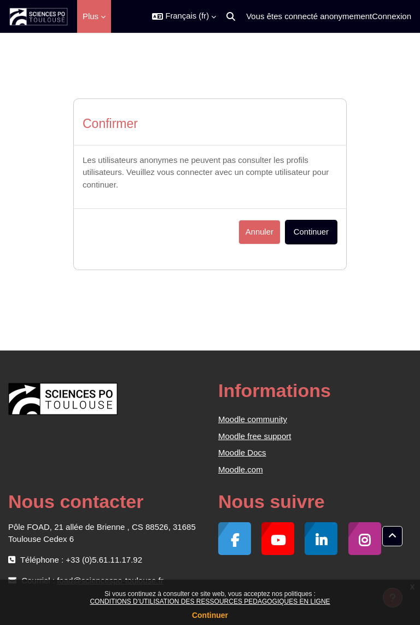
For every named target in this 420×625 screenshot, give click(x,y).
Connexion (391, 16)
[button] (184, 16)
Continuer (210, 615)
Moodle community (252, 419)
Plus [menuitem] (90, 16)
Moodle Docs (242, 452)
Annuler (259, 231)
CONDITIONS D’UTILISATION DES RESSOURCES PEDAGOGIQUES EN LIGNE (210, 601)
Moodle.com (240, 469)
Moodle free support (254, 436)
